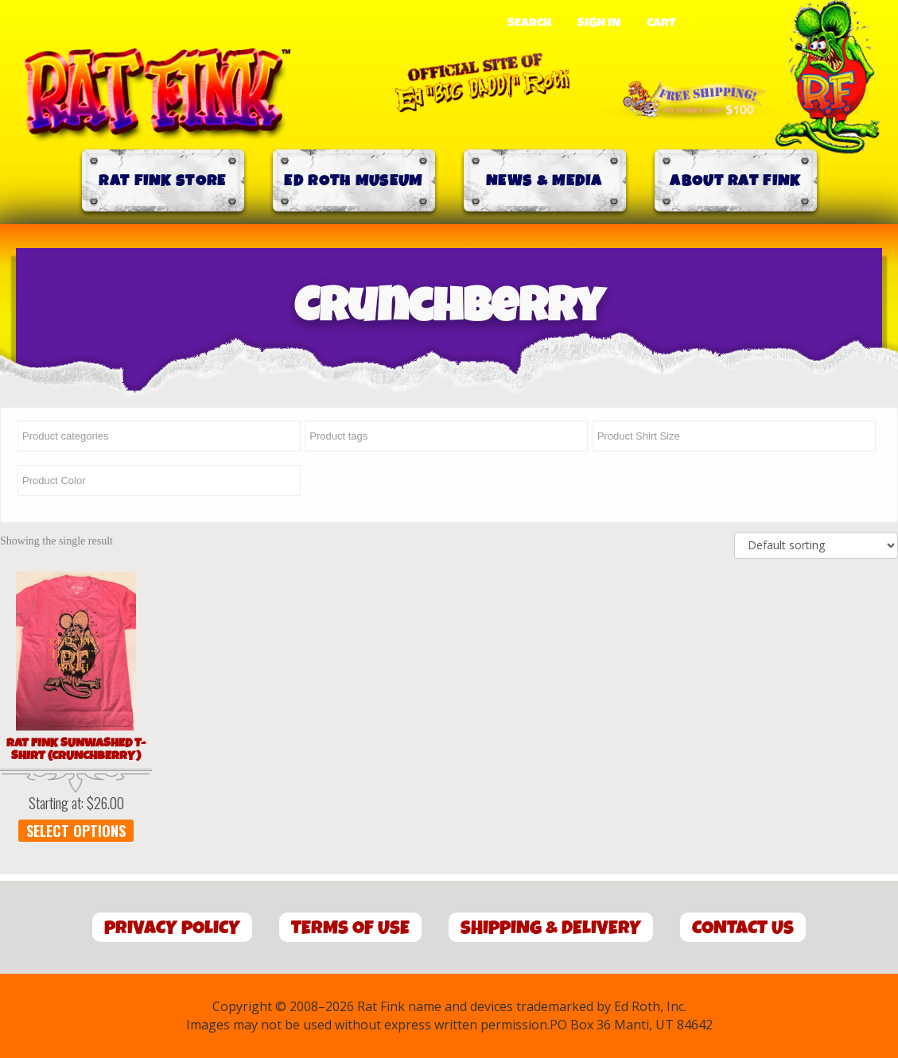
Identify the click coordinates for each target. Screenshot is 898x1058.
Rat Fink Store (162, 181)
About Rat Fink (735, 181)
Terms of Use (350, 928)
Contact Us (743, 928)
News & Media (544, 181)
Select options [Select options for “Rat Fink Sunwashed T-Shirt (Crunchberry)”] (76, 830)
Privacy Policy (172, 928)
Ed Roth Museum (353, 181)
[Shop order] (816, 545)
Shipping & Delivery (551, 928)
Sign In (598, 23)
